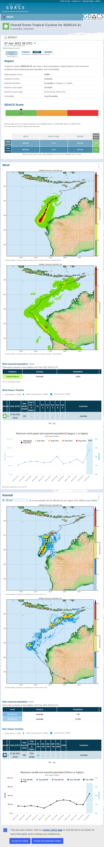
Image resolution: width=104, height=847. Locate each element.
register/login (88, 1)
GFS (26, 52)
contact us (76, 1)
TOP (98, 167)
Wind (25, 136)
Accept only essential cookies (47, 841)
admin (97, 1)
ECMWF (48, 52)
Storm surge (53, 136)
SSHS (18, 382)
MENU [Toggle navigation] (8, 17)
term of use (65, 1)
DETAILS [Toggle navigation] (10, 37)
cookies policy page (52, 830)
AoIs (32, 364)
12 (8, 416)
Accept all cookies (20, 841)
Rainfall (80, 136)
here (38, 126)
